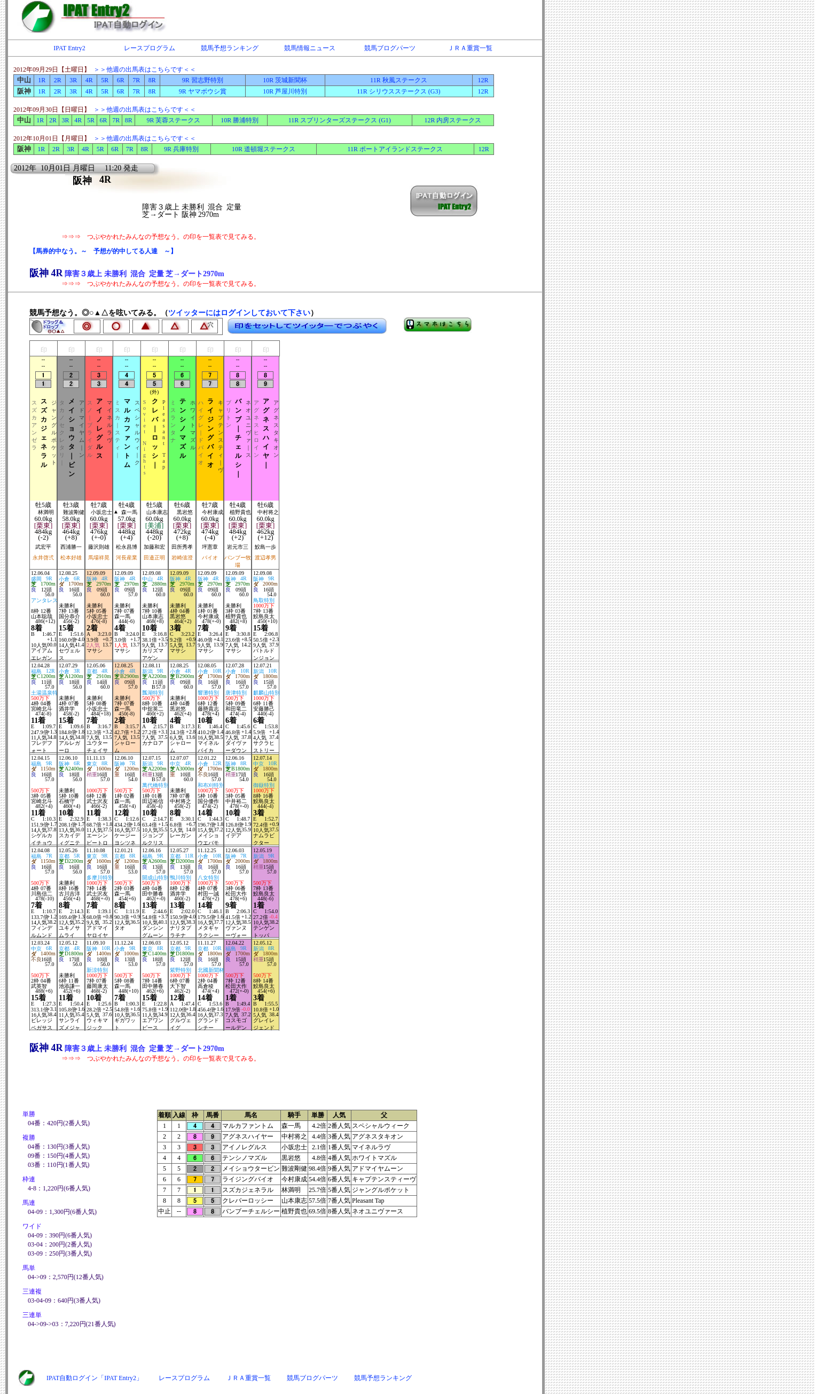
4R (89, 80)
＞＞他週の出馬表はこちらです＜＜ (144, 69)
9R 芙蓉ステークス (173, 120)
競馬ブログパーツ (390, 48)
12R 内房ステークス (452, 120)
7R (136, 80)
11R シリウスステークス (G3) (398, 91)
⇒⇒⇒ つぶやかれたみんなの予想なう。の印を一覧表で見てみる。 (160, 236)
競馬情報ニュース (309, 48)
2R (57, 80)
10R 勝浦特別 (239, 120)
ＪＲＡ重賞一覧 (470, 48)
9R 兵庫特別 (181, 149)
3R (73, 80)
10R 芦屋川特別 (285, 91)
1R (41, 80)
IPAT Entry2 (69, 48)
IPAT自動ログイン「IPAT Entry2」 (94, 1378)
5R (104, 80)
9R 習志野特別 (202, 80)
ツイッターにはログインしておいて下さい (239, 312)
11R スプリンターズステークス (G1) (339, 120)
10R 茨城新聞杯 (285, 80)
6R (120, 80)
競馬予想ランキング (229, 48)
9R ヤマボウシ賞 (202, 91)
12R (482, 80)
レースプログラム (149, 48)
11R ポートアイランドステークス (395, 149)
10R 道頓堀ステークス (263, 149)
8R (152, 80)
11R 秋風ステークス (398, 80)
